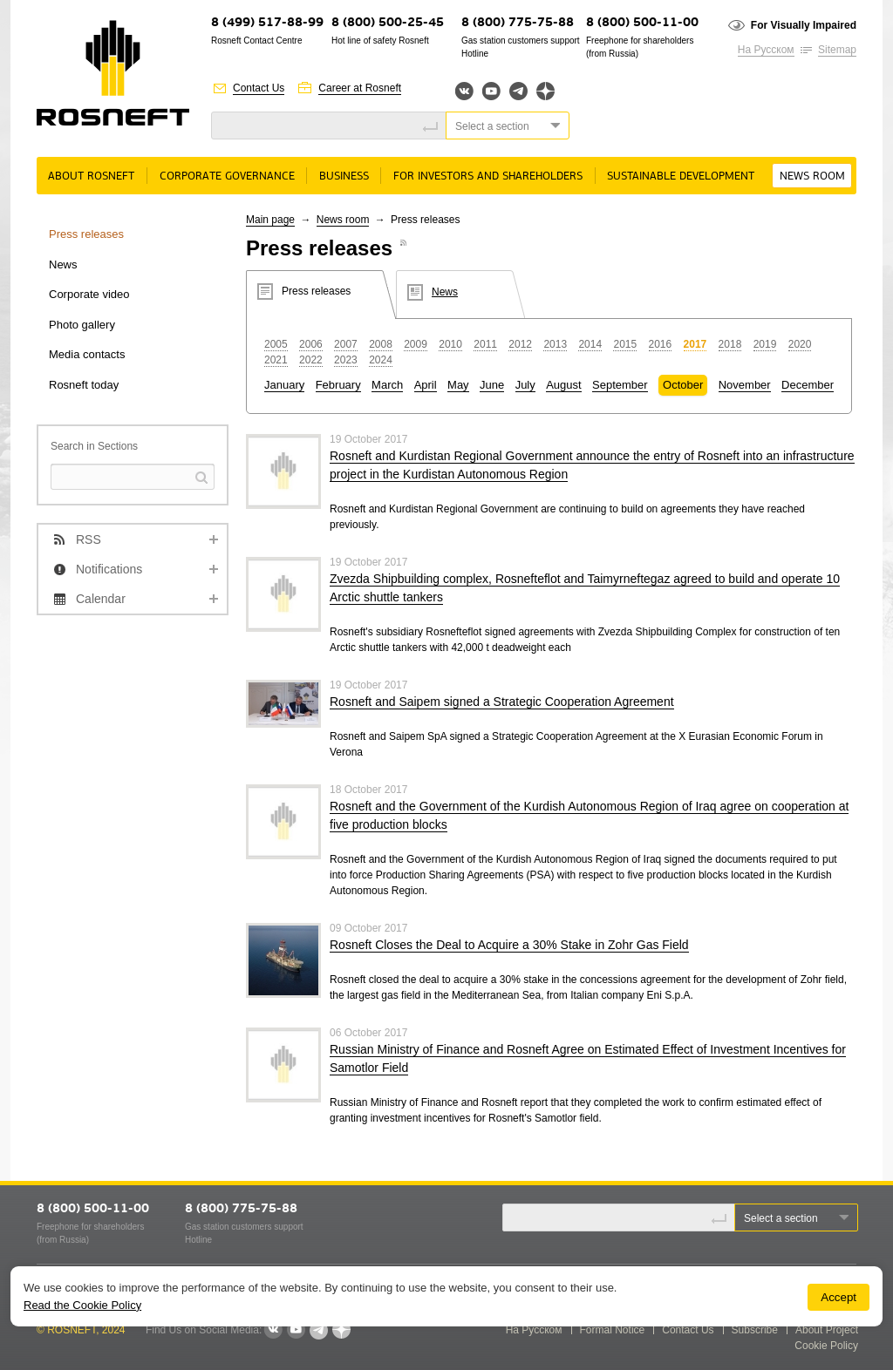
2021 (276, 360)
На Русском (766, 50)
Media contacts (87, 354)
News (63, 264)
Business (344, 176)
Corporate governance (227, 176)
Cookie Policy (826, 1345)
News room (812, 176)
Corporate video (89, 294)
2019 (765, 344)
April (425, 384)
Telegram (518, 91)
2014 (590, 344)
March (387, 384)
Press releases (86, 234)
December (807, 384)
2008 (380, 344)
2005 (276, 344)
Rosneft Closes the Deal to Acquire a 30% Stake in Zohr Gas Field (509, 945)
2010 (450, 344)
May (458, 384)
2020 (800, 344)
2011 (485, 344)
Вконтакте (464, 91)
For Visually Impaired (803, 25)
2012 (520, 344)
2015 (625, 344)
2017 (695, 344)
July (525, 384)
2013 (555, 344)
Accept (838, 1297)
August (563, 384)
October (683, 384)
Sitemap (837, 50)
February (338, 384)
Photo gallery (82, 324)
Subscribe (755, 1330)
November (745, 384)
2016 (660, 344)
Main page (270, 220)
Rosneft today (84, 384)
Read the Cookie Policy (82, 1305)
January (284, 384)
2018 (730, 344)
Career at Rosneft (359, 88)
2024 (380, 360)
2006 (311, 344)
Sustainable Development (680, 176)
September (620, 384)
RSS (88, 539)
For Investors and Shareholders (488, 176)
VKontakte (273, 1329)
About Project (826, 1330)
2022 (311, 360)
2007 (346, 344)
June (492, 384)
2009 (415, 344)
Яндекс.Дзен (545, 91)
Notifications (109, 569)
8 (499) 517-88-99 (267, 23)
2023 (346, 360)
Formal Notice (612, 1330)
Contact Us (258, 88)
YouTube (491, 91)
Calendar (101, 599)
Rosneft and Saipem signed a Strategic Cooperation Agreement (502, 702)
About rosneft (91, 176)
